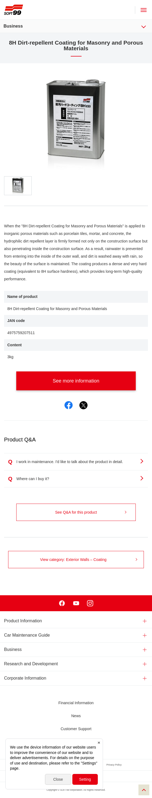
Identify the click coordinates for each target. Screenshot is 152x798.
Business (13, 26)
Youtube (76, 603)
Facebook (68, 405)
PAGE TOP (143, 789)
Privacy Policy (114, 764)
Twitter (83, 405)
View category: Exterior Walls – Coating (88, 559)
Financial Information (76, 703)
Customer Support (76, 729)
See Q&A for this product (90, 512)
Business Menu (147, 26)
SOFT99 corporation (13, 10)
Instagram (90, 603)
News (76, 716)
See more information (89, 381)
